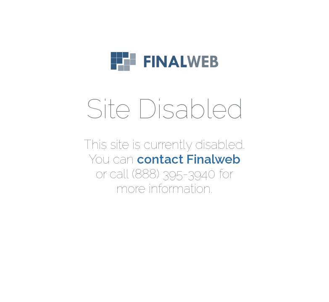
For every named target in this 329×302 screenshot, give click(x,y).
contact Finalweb (188, 159)
